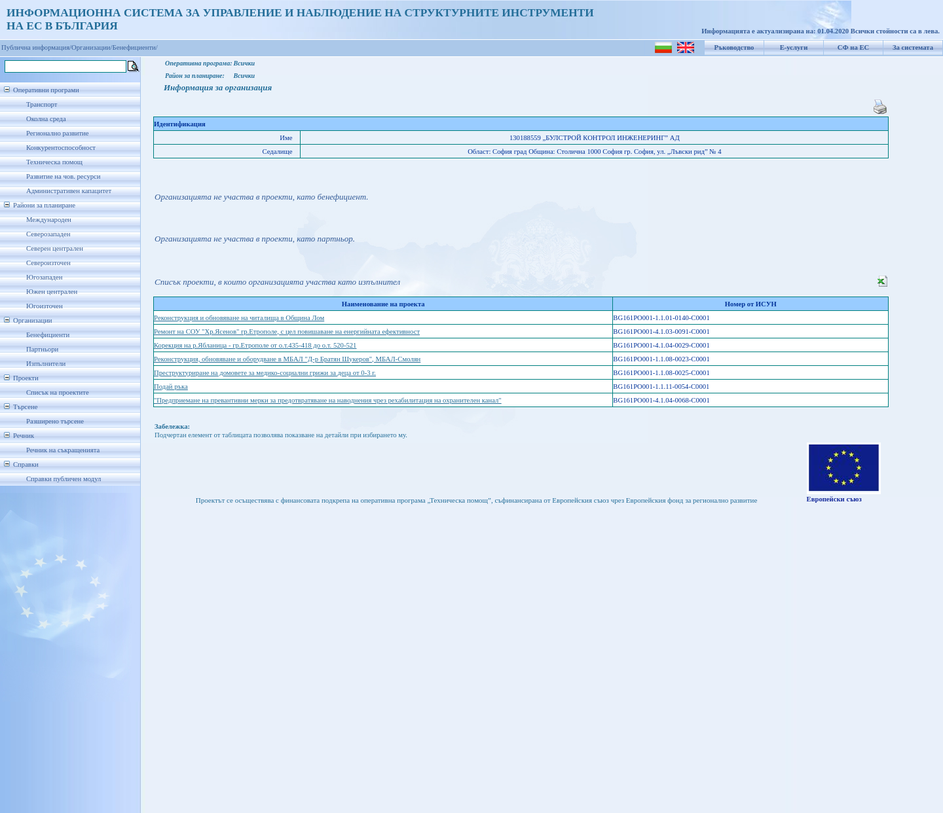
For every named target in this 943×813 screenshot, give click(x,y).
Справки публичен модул (63, 478)
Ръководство (734, 47)
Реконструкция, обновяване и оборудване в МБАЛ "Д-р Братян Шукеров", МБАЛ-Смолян (287, 359)
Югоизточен (44, 306)
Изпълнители (45, 363)
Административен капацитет (68, 190)
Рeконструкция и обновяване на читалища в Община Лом (239, 317)
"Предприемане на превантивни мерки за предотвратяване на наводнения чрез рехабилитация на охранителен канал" (328, 400)
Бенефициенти (47, 334)
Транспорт (41, 104)
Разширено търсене (55, 421)
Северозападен (48, 234)
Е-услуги (794, 47)
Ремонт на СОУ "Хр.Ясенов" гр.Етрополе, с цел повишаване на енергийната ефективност (287, 331)
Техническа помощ (54, 162)
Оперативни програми (46, 90)
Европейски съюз (834, 499)
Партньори (42, 349)
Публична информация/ (36, 47)
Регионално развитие (57, 133)
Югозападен (44, 277)
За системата (913, 47)
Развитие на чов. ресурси (63, 176)
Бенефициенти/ (135, 47)
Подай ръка (171, 386)
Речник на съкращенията (63, 450)
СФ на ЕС (853, 47)
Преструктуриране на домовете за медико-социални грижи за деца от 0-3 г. (265, 372)
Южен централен (51, 291)
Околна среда (46, 118)
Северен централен (54, 248)
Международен (48, 219)
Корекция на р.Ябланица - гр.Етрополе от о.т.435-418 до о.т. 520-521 (255, 345)
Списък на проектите (57, 392)
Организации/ (92, 47)
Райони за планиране (44, 205)
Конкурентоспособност (61, 147)
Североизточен (48, 262)
